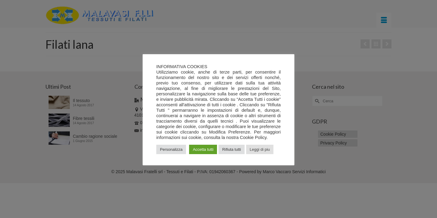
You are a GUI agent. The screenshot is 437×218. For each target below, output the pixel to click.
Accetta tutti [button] (203, 149)
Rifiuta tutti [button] (231, 149)
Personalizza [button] (171, 149)
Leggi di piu (260, 149)
